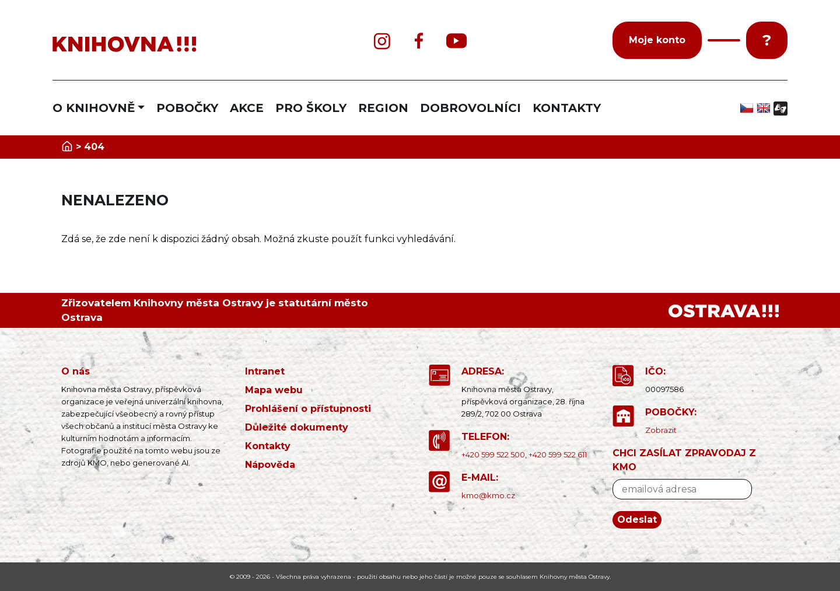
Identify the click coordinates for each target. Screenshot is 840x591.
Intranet (265, 371)
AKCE (247, 108)
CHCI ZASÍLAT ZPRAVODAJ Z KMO (684, 460)
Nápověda (270, 464)
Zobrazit (661, 430)
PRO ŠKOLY (310, 108)
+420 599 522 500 (493, 454)
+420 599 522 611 (557, 454)
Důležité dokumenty (296, 427)
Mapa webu (274, 390)
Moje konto (657, 40)
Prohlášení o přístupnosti (308, 408)
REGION (383, 108)
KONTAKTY (567, 108)
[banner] (175, 44)
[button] (724, 40)
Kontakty (267, 446)
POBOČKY (187, 108)
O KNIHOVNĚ (93, 108)
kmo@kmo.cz (488, 495)
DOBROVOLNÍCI (470, 108)
